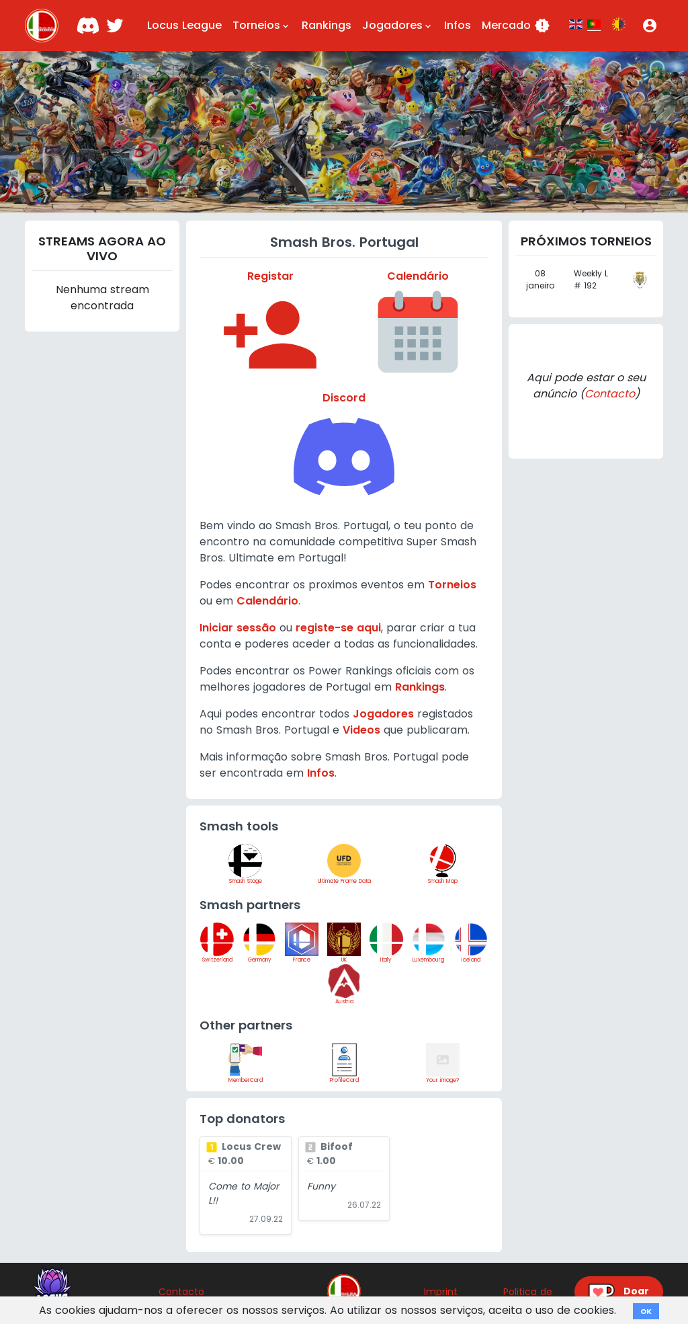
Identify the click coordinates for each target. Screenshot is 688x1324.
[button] (649, 25)
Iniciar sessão (238, 627)
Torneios (452, 584)
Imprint (441, 1291)
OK (646, 1311)
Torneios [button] (261, 25)
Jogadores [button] (397, 25)
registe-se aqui (338, 627)
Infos (457, 25)
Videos (361, 730)
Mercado (516, 25)
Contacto (610, 393)
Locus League (184, 25)
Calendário (267, 601)
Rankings (326, 25)
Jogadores (383, 714)
